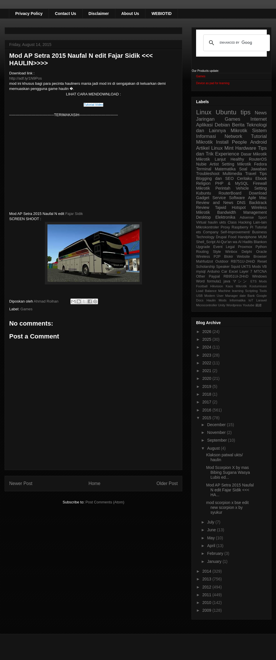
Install (222, 142)
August (214, 448)
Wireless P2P (208, 257)
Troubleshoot (207, 173)
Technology (205, 237)
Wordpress (234, 305)
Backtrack (258, 202)
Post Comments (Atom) (104, 502)
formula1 (214, 281)
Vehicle (242, 188)
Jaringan (205, 119)
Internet (258, 119)
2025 (207, 339)
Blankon (260, 242)
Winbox (231, 252)
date (242, 295)
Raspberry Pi (242, 227)
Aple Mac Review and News (231, 200)
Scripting (251, 291)
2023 (207, 355)
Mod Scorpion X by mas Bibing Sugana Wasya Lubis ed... (228, 472)
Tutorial (261, 227)
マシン (240, 281)
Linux (204, 112)
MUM (262, 237)
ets (198, 232)
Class (232, 222)
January (215, 561)
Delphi (246, 252)
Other (200, 276)
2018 (207, 394)
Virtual (201, 222)
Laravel (261, 300)
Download (258, 193)
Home (95, 483)
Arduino (213, 272)
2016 (207, 410)
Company (210, 232)
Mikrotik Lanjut (211, 159)
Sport (262, 217)
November (217, 432)
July (211, 522)
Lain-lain (260, 222)
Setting (260, 188)
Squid (235, 267)
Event (218, 247)
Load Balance (206, 291)
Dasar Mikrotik (254, 154)
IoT (250, 300)
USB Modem (205, 295)
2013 (207, 579)
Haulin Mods (216, 300)
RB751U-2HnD (243, 261)
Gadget (202, 197)
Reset (262, 261)
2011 (207, 594)
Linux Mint (222, 148)
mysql (201, 272)
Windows (259, 276)
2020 (207, 378)
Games (26, 309)
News (261, 113)
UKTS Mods (251, 267)
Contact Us (65, 13)
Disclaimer (99, 13)
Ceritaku (244, 178)
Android (258, 142)
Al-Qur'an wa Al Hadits (234, 242)
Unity (221, 305)
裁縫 (258, 305)
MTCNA (260, 272)
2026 (207, 331)
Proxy (225, 227)
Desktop (203, 217)
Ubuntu (226, 112)
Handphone (247, 237)
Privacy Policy (29, 13)
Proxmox (245, 247)
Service (219, 197)
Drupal (221, 237)
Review (202, 207)
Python (261, 247)
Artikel (203, 148)
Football (202, 286)
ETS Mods (258, 281)
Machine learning (231, 291)
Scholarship (205, 267)
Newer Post (20, 483)
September (217, 440)
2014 (207, 571)
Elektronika (225, 217)
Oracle (261, 252)
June (212, 530)
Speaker (223, 267)
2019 (207, 386)
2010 (207, 602)
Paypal (214, 276)
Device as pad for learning (212, 83)
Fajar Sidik (74, 213)
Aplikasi (204, 125)
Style (217, 252)
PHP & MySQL (231, 183)
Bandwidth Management (242, 212)
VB (264, 267)
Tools (263, 291)
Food (232, 237)
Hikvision (216, 286)
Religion (203, 183)
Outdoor (222, 261)
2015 (207, 417)
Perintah (222, 188)
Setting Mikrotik (236, 164)
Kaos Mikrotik (236, 286)
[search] (236, 42)
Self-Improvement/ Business (244, 232)
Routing (202, 252)
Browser (260, 257)
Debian (222, 125)
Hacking (245, 222)
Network (233, 136)
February (215, 553)
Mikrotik (239, 130)
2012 (207, 587)
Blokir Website (237, 257)
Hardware (245, 148)
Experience (227, 154)
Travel (250, 173)
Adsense (247, 217)
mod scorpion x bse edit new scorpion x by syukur (227, 507)
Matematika (225, 169)
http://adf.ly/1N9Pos (25, 78)
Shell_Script (205, 242)
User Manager (227, 295)
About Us (130, 13)
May (211, 538)
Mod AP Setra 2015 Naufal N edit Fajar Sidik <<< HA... (230, 490)
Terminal (203, 169)
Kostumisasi (258, 286)
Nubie (201, 164)
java (227, 281)
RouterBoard (229, 193)
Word (200, 281)
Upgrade (203, 247)
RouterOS (258, 159)
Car (224, 272)
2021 (207, 370)
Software (237, 197)
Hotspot (239, 207)
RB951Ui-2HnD (235, 276)
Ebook (261, 178)
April (211, 545)
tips (246, 112)
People (239, 142)
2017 (207, 402)
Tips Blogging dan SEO (231, 176)
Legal (230, 247)
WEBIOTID (162, 13)
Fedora (260, 164)
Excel (233, 272)
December (217, 424)
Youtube (248, 305)
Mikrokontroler (207, 227)
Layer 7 (245, 272)
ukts (222, 222)
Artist (214, 164)
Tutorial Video (93, 105)
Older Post (167, 483)
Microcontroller (206, 305)
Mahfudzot (204, 261)
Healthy (237, 159)
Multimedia (232, 173)
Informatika (238, 300)
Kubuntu (203, 193)
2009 (207, 610)
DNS (241, 202)
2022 (207, 363)
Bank (251, 295)
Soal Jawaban (253, 169)
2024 (207, 347)
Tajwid (220, 207)
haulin (213, 222)
